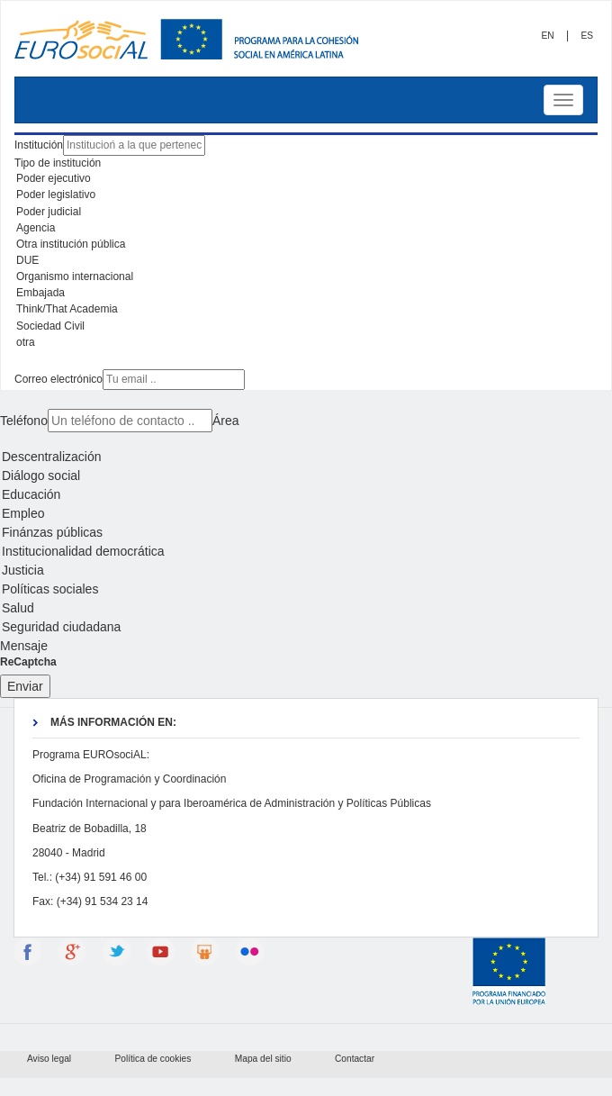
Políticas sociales (306, 589)
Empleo (306, 513)
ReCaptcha (28, 662)
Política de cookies (152, 1059)
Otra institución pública (306, 245)
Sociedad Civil (306, 327)
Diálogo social (306, 475)
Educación (306, 494)
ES (586, 36)
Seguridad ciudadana (306, 627)
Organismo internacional (306, 277)
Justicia (306, 570)
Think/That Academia (306, 310)
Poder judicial (306, 212)
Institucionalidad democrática (306, 551)
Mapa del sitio (263, 1059)
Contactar (354, 1059)
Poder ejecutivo (306, 179)
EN (547, 36)
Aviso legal (49, 1059)
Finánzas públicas (306, 532)
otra (306, 343)
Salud (306, 608)
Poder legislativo (306, 195)
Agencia (306, 229)
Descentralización (306, 457)
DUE (306, 261)
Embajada (306, 293)
